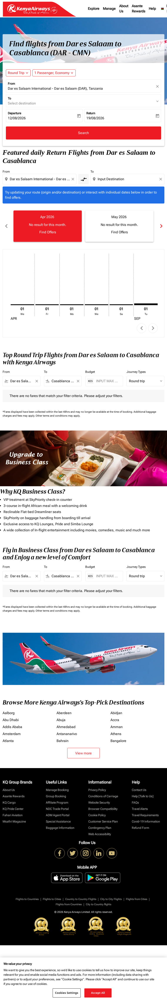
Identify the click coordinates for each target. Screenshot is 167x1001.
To (9, 98)
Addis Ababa (12, 727)
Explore (93, 9)
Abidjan (116, 713)
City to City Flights (111, 899)
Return (90, 113)
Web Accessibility (99, 834)
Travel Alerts (140, 809)
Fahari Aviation (13, 815)
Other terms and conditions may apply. (58, 415)
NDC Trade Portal (57, 809)
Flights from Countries (69, 904)
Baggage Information (60, 827)
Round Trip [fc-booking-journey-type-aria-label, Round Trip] (16, 73)
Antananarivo (67, 734)
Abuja (61, 720)
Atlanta (8, 741)
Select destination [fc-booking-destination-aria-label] (22, 103)
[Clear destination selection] (161, 179)
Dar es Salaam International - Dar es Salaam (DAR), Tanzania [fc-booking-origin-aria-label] (55, 88)
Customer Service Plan (103, 821)
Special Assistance (58, 821)
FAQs (135, 802)
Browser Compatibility (102, 809)
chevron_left (141, 328)
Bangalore (118, 741)
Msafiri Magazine (14, 821)
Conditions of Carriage (103, 796)
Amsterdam (12, 734)
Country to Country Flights (80, 899)
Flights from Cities (136, 899)
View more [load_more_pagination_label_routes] (83, 753)
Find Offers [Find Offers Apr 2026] (47, 232)
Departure (14, 113)
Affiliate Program (57, 802)
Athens (115, 734)
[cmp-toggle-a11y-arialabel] (83, 179)
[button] (54, 72)
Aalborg (9, 713)
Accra (114, 720)
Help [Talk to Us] (143, 796)
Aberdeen (64, 713)
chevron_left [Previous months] (6, 226)
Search (83, 133)
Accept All (98, 993)
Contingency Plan (99, 827)
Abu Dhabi (11, 720)
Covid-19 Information (146, 821)
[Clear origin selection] (73, 179)
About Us (123, 8)
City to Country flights (98, 904)
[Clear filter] (36, 381)
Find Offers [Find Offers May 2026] (119, 232)
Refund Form (140, 827)
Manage (109, 9)
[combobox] (40, 179)
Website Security (99, 802)
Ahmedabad (66, 727)
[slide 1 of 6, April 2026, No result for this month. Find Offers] (47, 226)
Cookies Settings (66, 993)
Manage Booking (57, 790)
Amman (116, 727)
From (11, 83)
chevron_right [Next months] (160, 226)
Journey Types (136, 371)
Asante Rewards (138, 8)
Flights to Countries (27, 899)
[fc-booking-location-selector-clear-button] (158, 86)
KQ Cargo (9, 802)
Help (152, 9)
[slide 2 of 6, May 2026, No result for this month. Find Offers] (119, 226)
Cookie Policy (97, 815)
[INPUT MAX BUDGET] (107, 381)
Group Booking (56, 796)
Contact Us (139, 790)
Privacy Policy (97, 790)
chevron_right (153, 328)
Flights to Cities (52, 899)
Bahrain (62, 741)
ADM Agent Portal (57, 815)
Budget (90, 371)
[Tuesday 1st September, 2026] (146, 304)
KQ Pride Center (13, 809)
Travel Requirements (145, 815)
